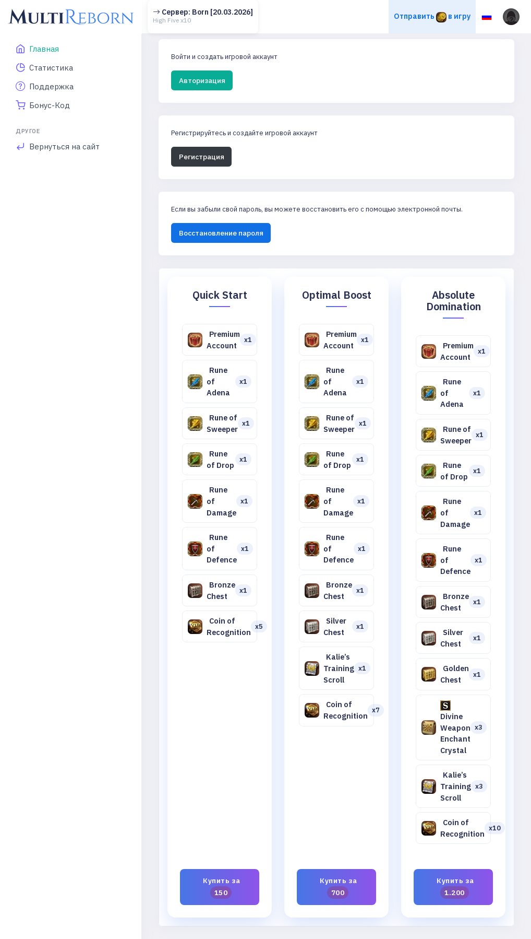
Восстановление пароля (221, 233)
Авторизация (202, 80)
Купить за (221, 887)
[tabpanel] (336, 597)
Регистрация (201, 156)
